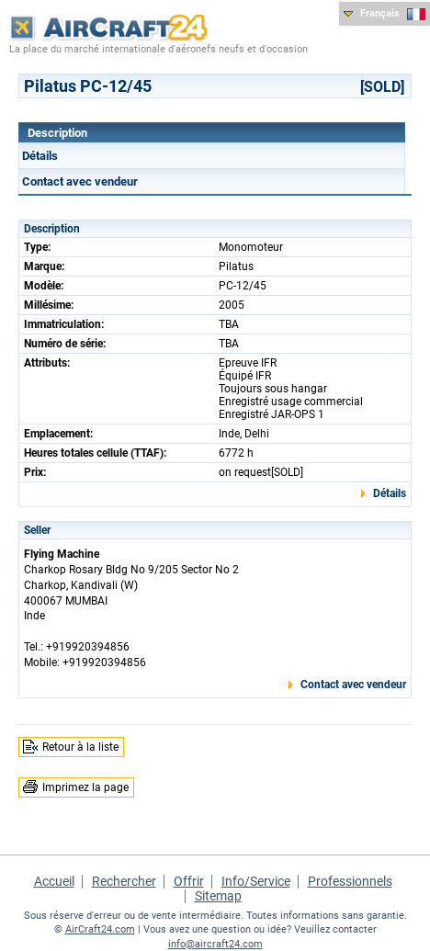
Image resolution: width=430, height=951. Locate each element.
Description (57, 133)
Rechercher (124, 881)
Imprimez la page (85, 787)
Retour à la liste (80, 747)
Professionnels (350, 881)
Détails (40, 156)
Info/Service (255, 881)
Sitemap (218, 896)
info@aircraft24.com (215, 944)
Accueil (54, 881)
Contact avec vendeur (80, 181)
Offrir (189, 881)
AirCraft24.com (100, 929)
